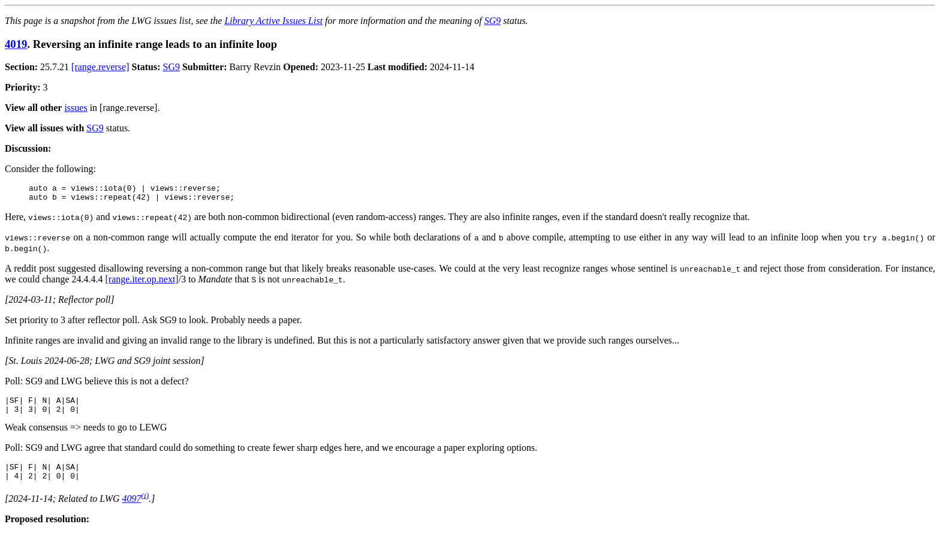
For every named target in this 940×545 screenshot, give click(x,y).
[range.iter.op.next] (142, 283)
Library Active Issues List (273, 21)
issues (75, 108)
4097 (131, 509)
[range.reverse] (100, 67)
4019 (16, 44)
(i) (145, 505)
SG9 (492, 21)
